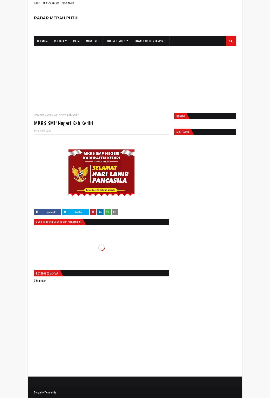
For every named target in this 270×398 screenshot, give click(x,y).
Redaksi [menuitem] (59, 41)
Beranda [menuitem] (42, 41)
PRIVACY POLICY (51, 3)
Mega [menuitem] (76, 41)
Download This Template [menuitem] (150, 41)
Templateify (50, 392)
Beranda (39, 115)
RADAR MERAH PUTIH (56, 18)
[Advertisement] (135, 77)
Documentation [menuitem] (115, 41)
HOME (37, 3)
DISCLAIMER (68, 3)
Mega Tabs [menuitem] (92, 41)
